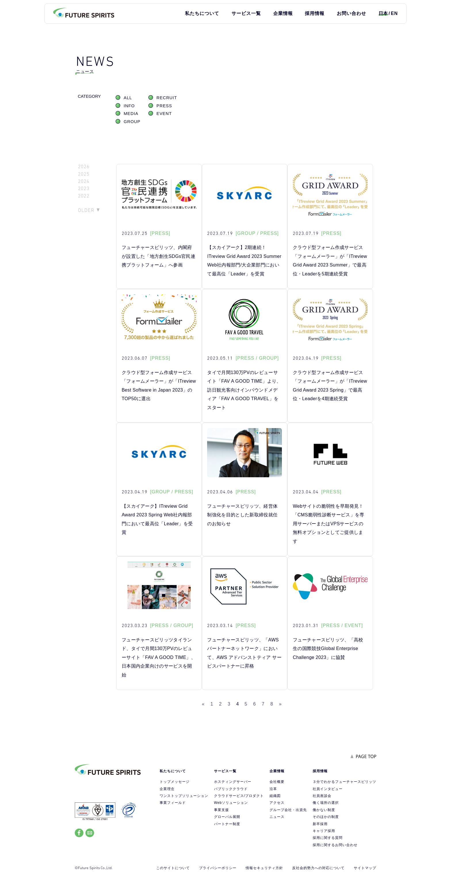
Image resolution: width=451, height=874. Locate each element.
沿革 (273, 789)
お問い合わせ (351, 13)
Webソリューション (231, 803)
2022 (83, 196)
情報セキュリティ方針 (264, 868)
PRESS (164, 105)
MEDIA (131, 113)
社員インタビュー (328, 789)
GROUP (132, 121)
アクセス (277, 803)
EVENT (164, 113)
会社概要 (277, 782)
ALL (128, 97)
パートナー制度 (227, 824)
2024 (83, 181)
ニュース (277, 817)
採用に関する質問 (328, 838)
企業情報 (283, 13)
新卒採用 (320, 824)
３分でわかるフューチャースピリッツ (344, 782)
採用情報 (314, 13)
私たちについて (202, 13)
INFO (129, 105)
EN (394, 13)
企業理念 (167, 789)
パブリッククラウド (231, 789)
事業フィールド (173, 803)
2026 (83, 166)
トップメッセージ (175, 782)
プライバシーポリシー (217, 868)
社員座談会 (322, 796)
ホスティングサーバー (232, 782)
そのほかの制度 (326, 817)
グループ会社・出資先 (288, 810)
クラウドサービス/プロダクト (239, 796)
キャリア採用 (324, 831)
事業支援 (221, 810)
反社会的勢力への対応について (318, 868)
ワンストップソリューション (184, 796)
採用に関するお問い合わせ (335, 845)
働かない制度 (324, 810)
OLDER (86, 210)
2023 (83, 188)
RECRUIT (166, 97)
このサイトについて (173, 868)
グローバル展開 (227, 817)
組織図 (275, 796)
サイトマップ (365, 868)
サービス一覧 (246, 13)
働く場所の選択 (326, 803)
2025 (83, 174)
